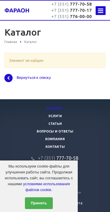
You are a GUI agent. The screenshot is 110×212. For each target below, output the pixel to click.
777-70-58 (71, 3)
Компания (55, 139)
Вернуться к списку (27, 78)
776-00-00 (71, 16)
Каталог (55, 108)
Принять (39, 203)
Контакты (55, 146)
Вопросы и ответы (55, 131)
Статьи (55, 123)
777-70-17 (71, 10)
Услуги (55, 116)
